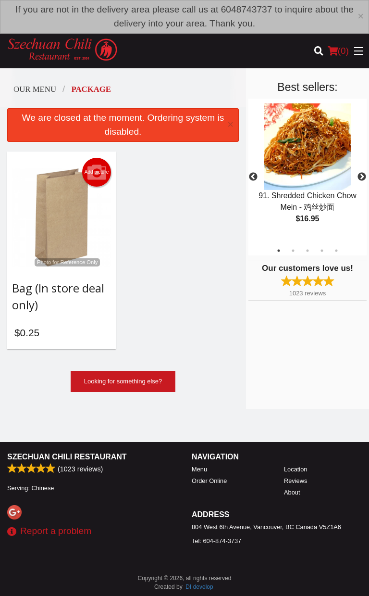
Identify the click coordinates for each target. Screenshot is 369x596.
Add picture (97, 172)
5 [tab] (336, 250)
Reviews (295, 480)
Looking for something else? (123, 381)
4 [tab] (322, 250)
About (292, 492)
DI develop (199, 586)
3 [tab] (307, 250)
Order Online (209, 480)
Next (362, 177)
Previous (253, 177)
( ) (338, 51)
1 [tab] (278, 250)
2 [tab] (293, 250)
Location (295, 469)
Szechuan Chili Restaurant (67, 457)
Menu (199, 469)
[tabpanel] (307, 171)
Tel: (216, 541)
